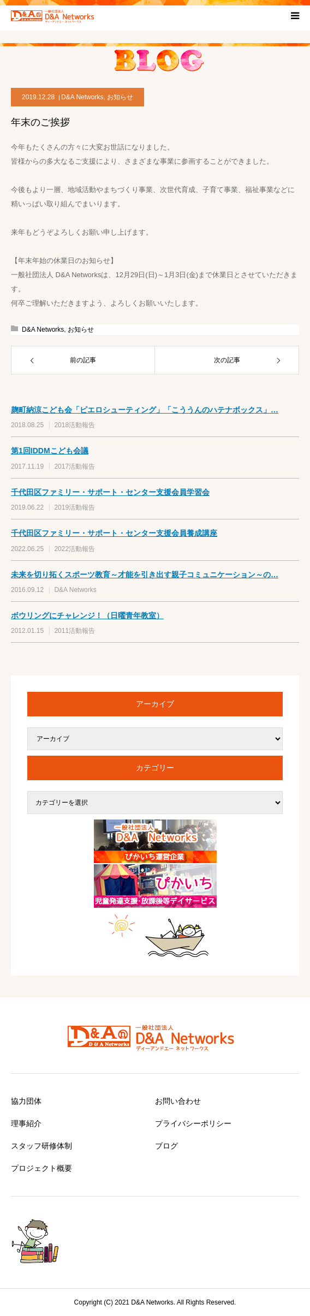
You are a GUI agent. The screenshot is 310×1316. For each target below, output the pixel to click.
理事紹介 (26, 1123)
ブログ (166, 1145)
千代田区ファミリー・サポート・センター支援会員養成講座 (114, 533)
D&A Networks (82, 97)
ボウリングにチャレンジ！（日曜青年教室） (87, 615)
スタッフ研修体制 (41, 1145)
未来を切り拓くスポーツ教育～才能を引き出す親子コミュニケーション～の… (144, 574)
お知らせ (120, 97)
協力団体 (26, 1101)
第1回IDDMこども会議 (49, 450)
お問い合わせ (178, 1101)
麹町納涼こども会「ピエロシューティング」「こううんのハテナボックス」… (144, 409)
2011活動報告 (74, 631)
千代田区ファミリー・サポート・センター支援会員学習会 (110, 492)
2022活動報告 (74, 549)
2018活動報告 (74, 425)
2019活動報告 (74, 507)
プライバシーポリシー (193, 1123)
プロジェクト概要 (41, 1168)
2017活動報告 (74, 466)
